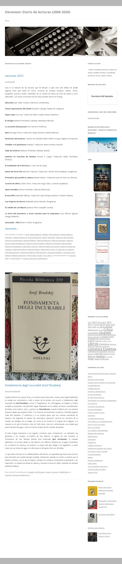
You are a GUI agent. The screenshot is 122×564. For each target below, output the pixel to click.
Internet (99, 341)
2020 (107, 324)
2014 (99, 322)
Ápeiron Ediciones (34, 237)
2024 (98, 327)
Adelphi (45, 234)
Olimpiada (92, 439)
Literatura (104, 344)
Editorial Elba (66, 243)
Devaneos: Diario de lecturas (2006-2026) (37, 12)
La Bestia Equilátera (54, 252)
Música (106, 354)
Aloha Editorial (54, 234)
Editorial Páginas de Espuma (49, 246)
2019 (102, 324)
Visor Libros (47, 255)
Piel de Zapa (31, 255)
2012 (90, 322)
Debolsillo (51, 237)
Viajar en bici (92, 472)
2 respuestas (10, 82)
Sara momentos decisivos (97, 466)
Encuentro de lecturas (96, 406)
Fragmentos (93, 338)
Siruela (39, 255)
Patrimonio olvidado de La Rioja (100, 448)
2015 (104, 322)
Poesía (112, 354)
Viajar (91, 358)
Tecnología (108, 357)
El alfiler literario (94, 388)
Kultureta (91, 415)
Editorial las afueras (30, 246)
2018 (96, 324)
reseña (48, 472)
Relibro (90, 457)
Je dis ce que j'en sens (96, 412)
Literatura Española (102, 349)
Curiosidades (93, 333)
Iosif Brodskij (40, 472)
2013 (94, 322)
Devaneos (105, 332)
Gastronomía (104, 338)
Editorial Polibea (34, 249)
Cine (101, 330)
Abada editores (36, 234)
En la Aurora (92, 403)
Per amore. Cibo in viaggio (97, 451)
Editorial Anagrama (59, 240)
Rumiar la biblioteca (95, 460)
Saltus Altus (92, 463)
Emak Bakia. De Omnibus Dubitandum (102, 400)
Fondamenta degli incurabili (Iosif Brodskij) (33, 385)
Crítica (108, 329)
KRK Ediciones (41, 252)
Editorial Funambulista (13, 246)
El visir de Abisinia (94, 394)
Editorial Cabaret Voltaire (35, 243)
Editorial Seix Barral (94, 337)
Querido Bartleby (94, 454)
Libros (93, 343)
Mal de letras (93, 436)
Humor (91, 340)
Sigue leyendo (11, 228)
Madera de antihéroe (96, 433)
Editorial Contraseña (53, 243)
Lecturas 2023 (14, 76)
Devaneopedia (93, 118)
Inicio (7, 21)
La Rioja (105, 341)
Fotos (111, 336)
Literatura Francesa (97, 351)
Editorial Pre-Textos (48, 249)
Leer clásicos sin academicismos (100, 421)
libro (109, 341)
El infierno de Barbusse (97, 391)
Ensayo (105, 336)
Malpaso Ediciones (19, 255)
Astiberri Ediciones (20, 237)
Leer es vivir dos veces (96, 424)
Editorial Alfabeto (29, 240)
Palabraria (92, 442)
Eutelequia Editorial (27, 252)
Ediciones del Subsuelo (64, 237)
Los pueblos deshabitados (98, 430)
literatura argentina (103, 346)
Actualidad (106, 326)
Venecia (55, 472)
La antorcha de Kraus (96, 418)
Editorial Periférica (20, 249)
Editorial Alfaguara (44, 240)
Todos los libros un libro (97, 469)
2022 (90, 327)
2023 (27, 234)
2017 (90, 324)
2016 (109, 322)
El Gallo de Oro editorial (65, 249)
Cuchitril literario (94, 385)
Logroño (98, 353)
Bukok (44, 237)
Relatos (91, 356)
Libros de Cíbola (94, 427)
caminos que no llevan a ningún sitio (101, 382)
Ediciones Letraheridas (13, 240)
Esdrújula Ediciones (12, 252)
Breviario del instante (96, 379)
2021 (113, 324)
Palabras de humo (95, 445)
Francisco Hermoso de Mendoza (35, 258)
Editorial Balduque (18, 243)
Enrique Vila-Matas (95, 409)
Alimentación (93, 330)
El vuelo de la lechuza (96, 397)
